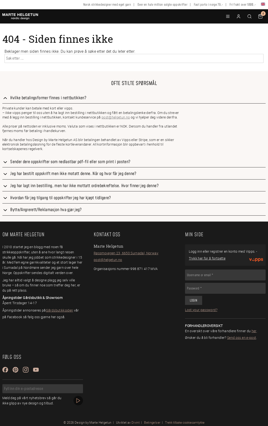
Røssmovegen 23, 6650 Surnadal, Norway (126, 253)
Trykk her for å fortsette (207, 258)
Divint (136, 422)
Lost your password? (201, 310)
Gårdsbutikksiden (59, 310)
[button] (227, 16)
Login (193, 300)
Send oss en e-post (241, 337)
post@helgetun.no (116, 117)
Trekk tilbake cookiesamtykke (185, 422)
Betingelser (152, 422)
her (254, 331)
